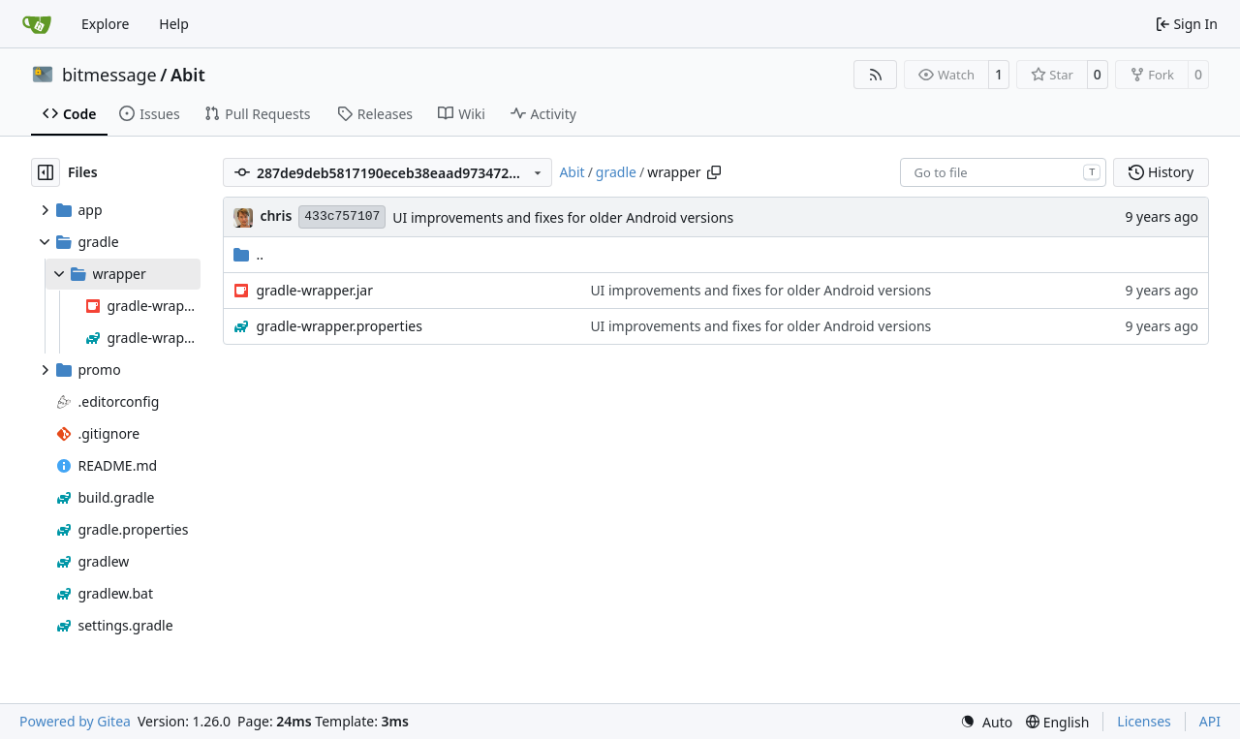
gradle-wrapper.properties (339, 326)
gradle (616, 172)
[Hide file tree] (45, 172)
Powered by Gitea (75, 721)
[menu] (986, 722)
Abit (187, 74)
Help (174, 24)
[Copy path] (714, 172)
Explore (105, 24)
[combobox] (1003, 172)
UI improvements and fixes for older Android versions (562, 217)
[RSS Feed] (875, 74)
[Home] (37, 24)
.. (248, 254)
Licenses (1144, 721)
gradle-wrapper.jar (314, 290)
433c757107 (342, 216)
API (1210, 721)
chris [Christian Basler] (276, 215)
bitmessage (109, 74)
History (1161, 172)
